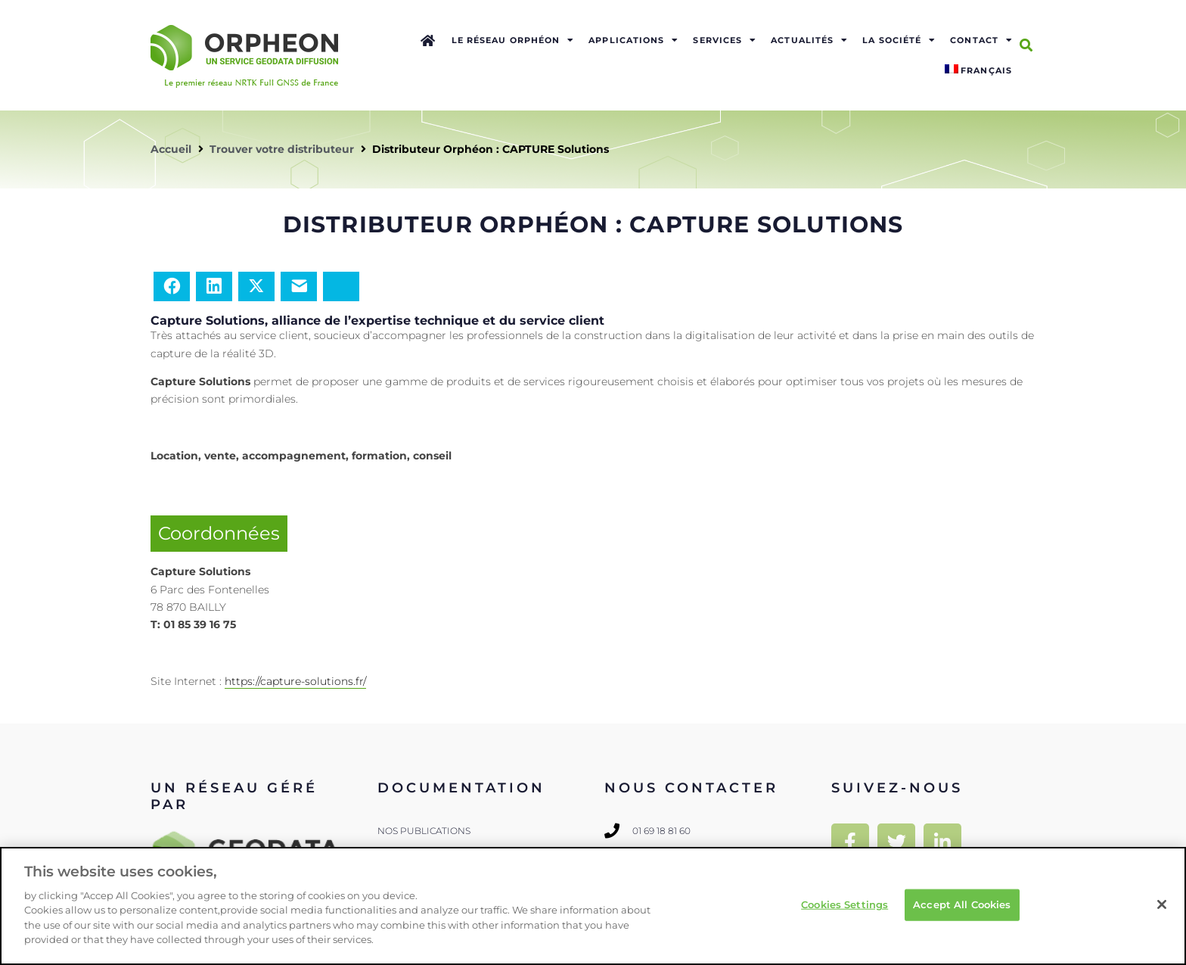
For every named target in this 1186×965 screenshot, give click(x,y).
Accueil (171, 149)
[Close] (1161, 904)
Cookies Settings (844, 904)
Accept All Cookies (962, 904)
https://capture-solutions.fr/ (295, 681)
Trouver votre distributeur (282, 149)
